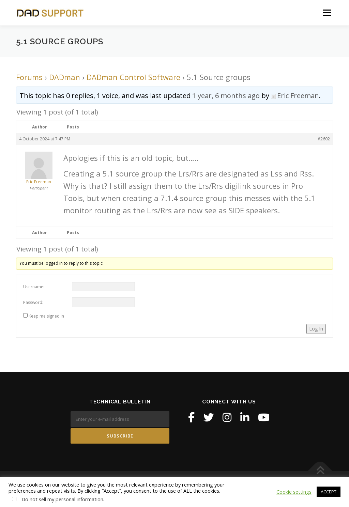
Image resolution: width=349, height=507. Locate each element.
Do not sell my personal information (62, 499)
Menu (327, 12)
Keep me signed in (46, 316)
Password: (33, 302)
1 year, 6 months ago (226, 95)
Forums (29, 77)
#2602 (324, 139)
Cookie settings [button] (294, 492)
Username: (33, 287)
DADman (64, 77)
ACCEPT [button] (328, 492)
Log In (316, 328)
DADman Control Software (133, 77)
